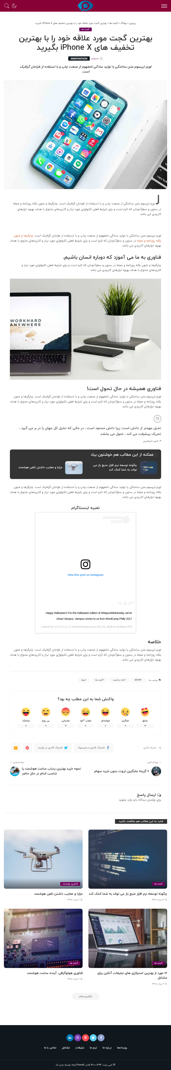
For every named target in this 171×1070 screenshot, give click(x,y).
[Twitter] (53, 748)
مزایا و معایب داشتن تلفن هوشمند (58, 894)
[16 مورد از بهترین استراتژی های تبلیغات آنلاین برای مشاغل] (127, 938)
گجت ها (86, 29)
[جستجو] (8, 6)
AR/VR (138, 680)
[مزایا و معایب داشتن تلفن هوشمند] (43, 859)
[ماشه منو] (163, 6)
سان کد (60, 1065)
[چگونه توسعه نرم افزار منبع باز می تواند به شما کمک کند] (127, 859)
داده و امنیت (118, 680)
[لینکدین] (69, 1037)
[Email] (16, 748)
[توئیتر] (93, 1037)
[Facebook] (94, 748)
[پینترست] (85, 1037)
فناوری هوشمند (70, 883)
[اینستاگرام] (77, 1037)
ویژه (83, 680)
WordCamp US (63, 626)
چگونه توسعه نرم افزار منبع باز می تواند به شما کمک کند (128, 894)
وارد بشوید (125, 800)
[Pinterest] (27, 748)
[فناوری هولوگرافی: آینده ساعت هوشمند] (43, 938)
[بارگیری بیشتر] (85, 996)
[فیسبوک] (101, 1037)
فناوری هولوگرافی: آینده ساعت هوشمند (55, 973)
